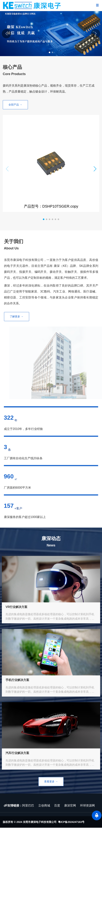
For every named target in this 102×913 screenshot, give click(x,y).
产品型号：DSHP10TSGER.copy (49, 206)
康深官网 (70, 805)
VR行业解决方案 (16, 622)
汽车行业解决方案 (17, 768)
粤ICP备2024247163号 (71, 821)
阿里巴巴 (28, 805)
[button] (95, 33)
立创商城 (44, 805)
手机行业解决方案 (17, 695)
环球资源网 (87, 805)
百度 (57, 805)
